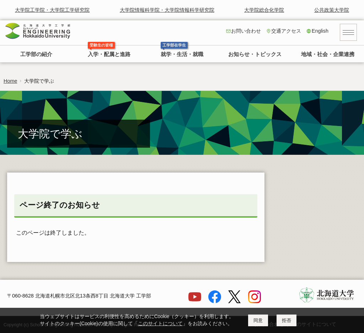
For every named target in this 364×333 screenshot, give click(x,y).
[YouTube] (194, 301)
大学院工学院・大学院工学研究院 (52, 10)
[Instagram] (254, 301)
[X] (234, 301)
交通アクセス (286, 31)
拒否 (286, 320)
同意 (258, 320)
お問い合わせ (246, 31)
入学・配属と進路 (109, 54)
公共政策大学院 (331, 10)
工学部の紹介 (36, 54)
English (320, 31)
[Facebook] (214, 301)
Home (10, 81)
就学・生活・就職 (182, 54)
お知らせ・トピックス (255, 54)
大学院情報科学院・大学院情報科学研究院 (167, 10)
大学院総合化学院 (264, 10)
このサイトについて (160, 323)
